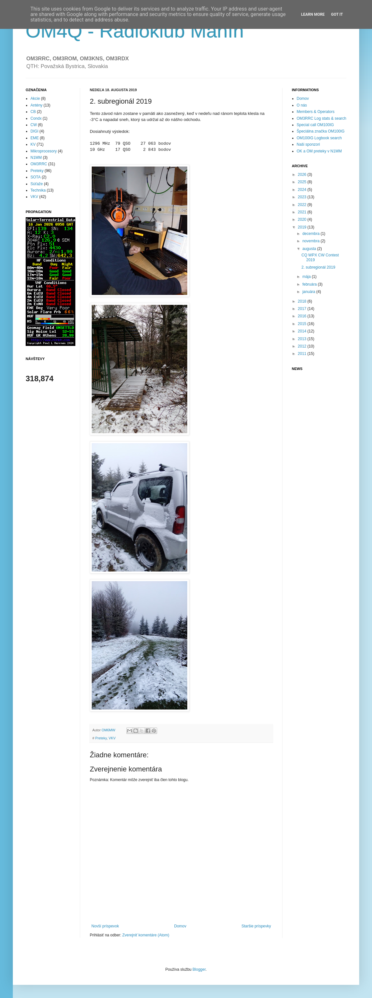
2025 (303, 182)
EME (34, 138)
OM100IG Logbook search (319, 138)
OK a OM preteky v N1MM (319, 151)
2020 (303, 219)
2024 (303, 189)
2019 (303, 227)
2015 (303, 324)
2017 (303, 308)
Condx (36, 118)
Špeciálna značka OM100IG (320, 131)
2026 (303, 174)
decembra (311, 233)
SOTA (35, 177)
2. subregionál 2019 (318, 267)
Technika (38, 190)
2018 (303, 301)
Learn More (313, 14)
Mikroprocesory (43, 151)
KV (33, 144)
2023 (303, 197)
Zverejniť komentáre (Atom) (145, 935)
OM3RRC (38, 164)
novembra (311, 241)
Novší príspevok (105, 926)
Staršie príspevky (256, 926)
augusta (309, 248)
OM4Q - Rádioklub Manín (135, 31)
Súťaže (36, 184)
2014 (303, 331)
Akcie (35, 98)
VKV (112, 738)
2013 (303, 339)
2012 (303, 346)
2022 (303, 204)
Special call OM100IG (315, 125)
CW (33, 125)
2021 (303, 212)
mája (307, 276)
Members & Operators (315, 111)
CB (33, 111)
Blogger (199, 969)
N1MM (36, 157)
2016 (303, 316)
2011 (303, 353)
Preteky (101, 738)
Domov (180, 926)
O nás (302, 105)
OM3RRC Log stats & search (321, 118)
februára (310, 284)
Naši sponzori (308, 144)
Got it (337, 14)
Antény (36, 105)
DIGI (34, 131)
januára (309, 291)
